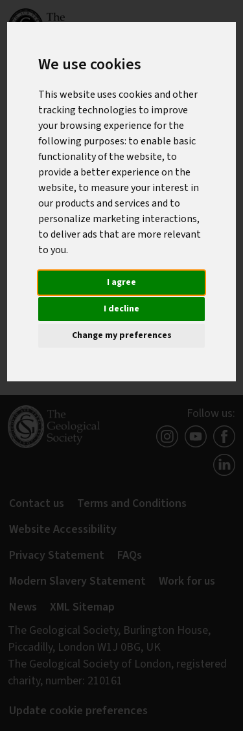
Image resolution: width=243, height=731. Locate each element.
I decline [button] (121, 308)
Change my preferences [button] (122, 335)
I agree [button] (121, 282)
